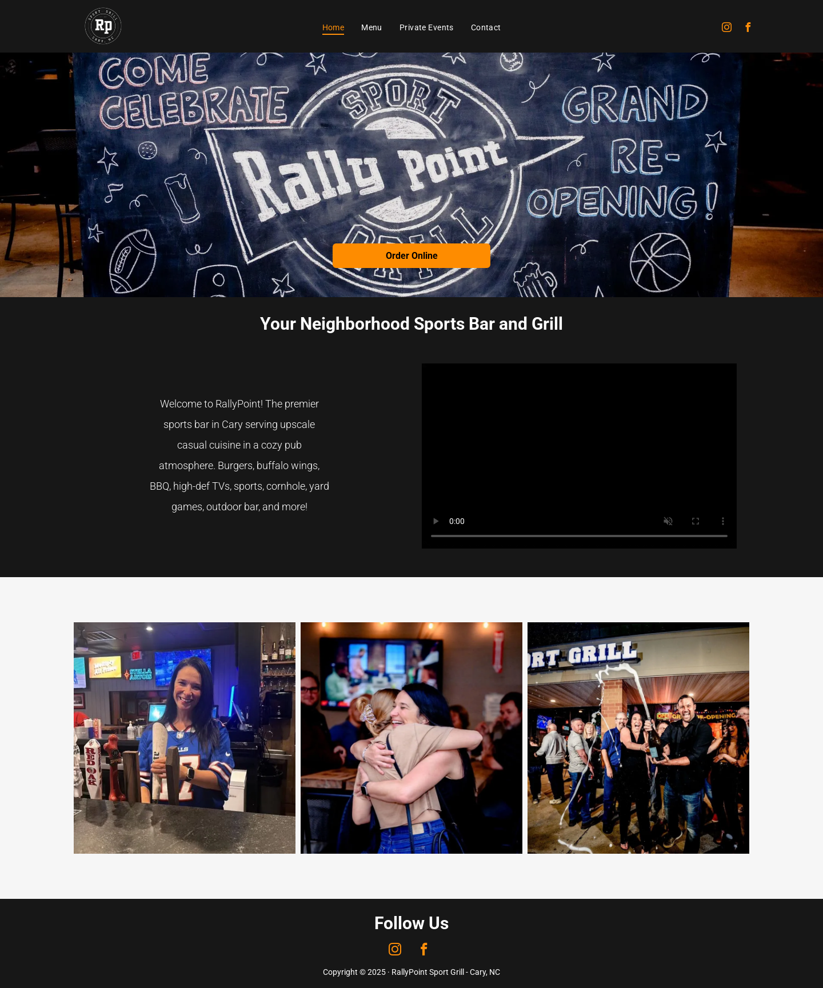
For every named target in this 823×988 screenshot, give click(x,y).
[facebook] (748, 29)
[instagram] (727, 29)
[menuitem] (333, 27)
